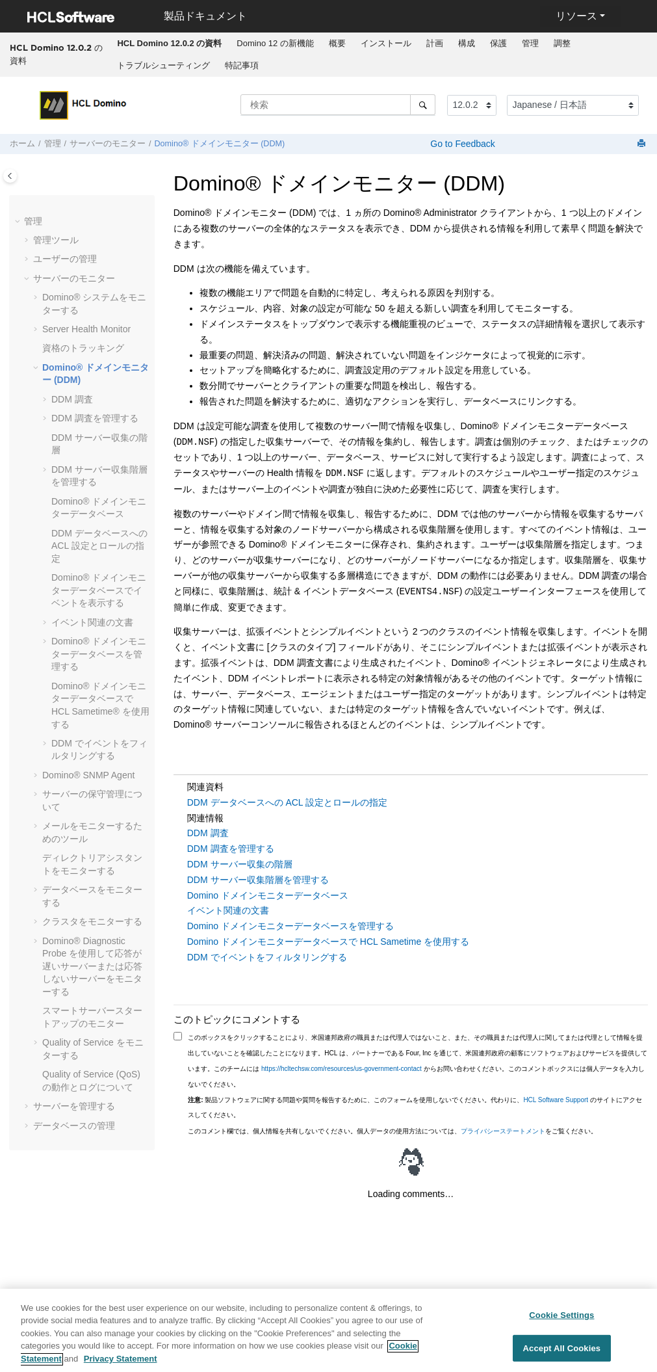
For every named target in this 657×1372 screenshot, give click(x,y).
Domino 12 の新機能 (275, 43)
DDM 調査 (72, 399)
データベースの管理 (74, 1125)
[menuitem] (169, 44)
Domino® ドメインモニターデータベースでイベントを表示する (98, 590)
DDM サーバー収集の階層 (239, 864)
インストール (386, 43)
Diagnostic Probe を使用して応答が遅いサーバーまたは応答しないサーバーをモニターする (92, 966)
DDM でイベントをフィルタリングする (267, 957)
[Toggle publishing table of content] (10, 176)
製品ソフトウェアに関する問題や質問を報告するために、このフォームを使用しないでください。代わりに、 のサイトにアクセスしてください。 (415, 1107)
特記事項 (242, 65)
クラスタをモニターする (92, 921)
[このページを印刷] (642, 144)
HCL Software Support (555, 1099)
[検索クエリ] (337, 104)
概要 (337, 43)
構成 (466, 43)
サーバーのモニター (108, 143)
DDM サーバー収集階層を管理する (258, 880)
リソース (576, 15)
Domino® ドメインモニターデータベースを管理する (98, 654)
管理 (530, 43)
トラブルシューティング (163, 65)
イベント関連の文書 (92, 622)
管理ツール (56, 240)
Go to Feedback (461, 144)
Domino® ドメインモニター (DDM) (220, 143)
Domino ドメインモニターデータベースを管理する (290, 926)
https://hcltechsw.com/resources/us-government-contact (341, 1068)
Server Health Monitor (86, 329)
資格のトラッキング (83, 348)
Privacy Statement (120, 1364)
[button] (19, 221)
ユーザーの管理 (65, 259)
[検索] (422, 104)
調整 (562, 43)
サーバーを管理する (74, 1106)
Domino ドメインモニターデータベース (267, 895)
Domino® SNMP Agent (88, 775)
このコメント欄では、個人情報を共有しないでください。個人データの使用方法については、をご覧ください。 (392, 1131)
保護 (498, 43)
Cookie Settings (561, 1320)
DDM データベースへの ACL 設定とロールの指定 (99, 546)
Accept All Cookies (562, 1353)
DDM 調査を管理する (94, 418)
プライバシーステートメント (503, 1131)
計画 (434, 43)
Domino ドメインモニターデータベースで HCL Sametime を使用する (328, 941)
